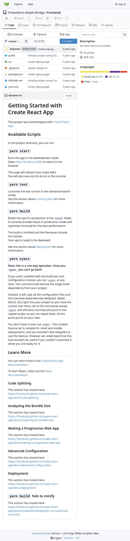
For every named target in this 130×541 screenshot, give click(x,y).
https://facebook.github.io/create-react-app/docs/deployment (33, 486)
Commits (15, 34)
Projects (61, 25)
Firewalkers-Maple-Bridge (26, 12)
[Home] (6, 4)
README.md (15, 80)
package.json (15, 74)
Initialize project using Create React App (50, 55)
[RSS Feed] (6, 18)
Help (30, 4)
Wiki (93, 25)
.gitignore (13, 68)
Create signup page (49, 49)
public (11, 55)
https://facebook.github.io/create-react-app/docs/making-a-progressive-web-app (34, 441)
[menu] (56, 538)
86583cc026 (29, 49)
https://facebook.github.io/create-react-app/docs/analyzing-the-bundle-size (33, 418)
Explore (18, 4)
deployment (43, 247)
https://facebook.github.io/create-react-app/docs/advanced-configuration (33, 463)
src (10, 61)
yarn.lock (13, 86)
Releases (78, 25)
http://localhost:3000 (29, 162)
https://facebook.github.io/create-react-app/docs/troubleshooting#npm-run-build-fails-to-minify (38, 511)
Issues (23, 25)
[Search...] (124, 34)
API (77, 537)
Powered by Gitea (41, 533)
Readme (87, 52)
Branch (40, 34)
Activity (107, 25)
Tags (65, 34)
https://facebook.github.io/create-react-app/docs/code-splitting (33, 395)
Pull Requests (42, 25)
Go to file (39, 41)
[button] (26, 41)
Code (9, 25)
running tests (44, 199)
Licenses (68, 537)
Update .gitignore (37, 68)
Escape (69, 95)
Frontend (54, 12)
